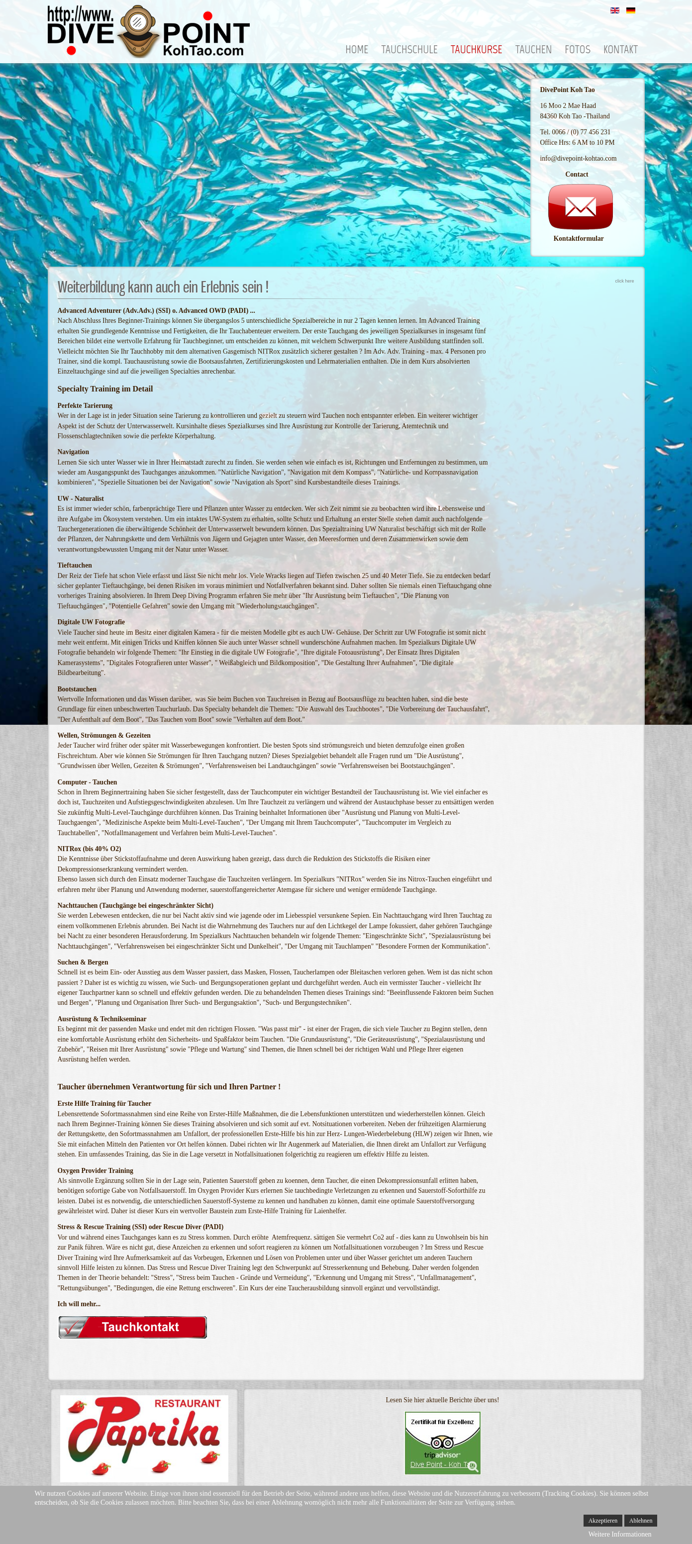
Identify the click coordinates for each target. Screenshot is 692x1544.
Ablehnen (641, 1520)
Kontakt (620, 49)
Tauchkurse (476, 49)
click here (624, 281)
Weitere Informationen (620, 1534)
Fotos (578, 49)
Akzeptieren (603, 1520)
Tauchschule (409, 49)
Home (356, 49)
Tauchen (533, 49)
